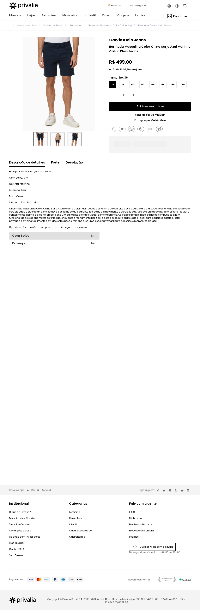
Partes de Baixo (53, 25)
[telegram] (160, 129)
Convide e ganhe (137, 5)
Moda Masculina (27, 25)
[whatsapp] (132, 129)
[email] (151, 129)
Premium (116, 5)
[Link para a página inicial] (10, 26)
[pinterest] (141, 129)
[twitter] (123, 129)
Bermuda (75, 25)
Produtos (180, 16)
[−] (113, 95)
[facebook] (114, 129)
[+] (134, 95)
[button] (112, 84)
